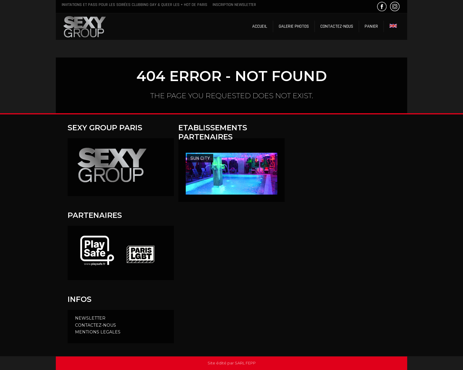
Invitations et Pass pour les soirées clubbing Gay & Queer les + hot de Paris (134, 4)
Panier (371, 26)
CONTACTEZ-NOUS (95, 325)
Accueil (259, 26)
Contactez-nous (336, 26)
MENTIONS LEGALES (97, 332)
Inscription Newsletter (234, 4)
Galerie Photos (294, 26)
